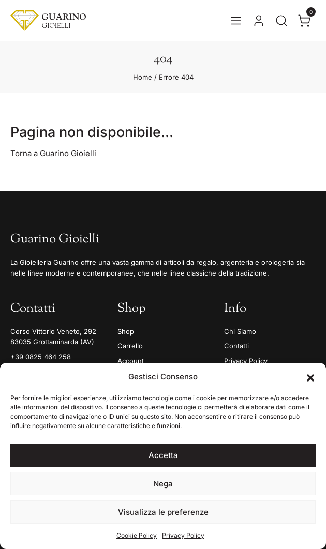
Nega (163, 484)
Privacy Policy (183, 535)
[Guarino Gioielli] (48, 20)
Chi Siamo (240, 331)
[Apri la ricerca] (281, 20)
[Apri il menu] (236, 20)
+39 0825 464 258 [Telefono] (40, 357)
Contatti (236, 346)
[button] (310, 377)
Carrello (130, 346)
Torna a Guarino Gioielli (53, 153)
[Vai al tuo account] (258, 20)
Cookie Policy (136, 535)
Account (130, 361)
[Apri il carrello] (304, 20)
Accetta (163, 455)
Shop (125, 331)
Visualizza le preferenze (163, 512)
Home (142, 77)
